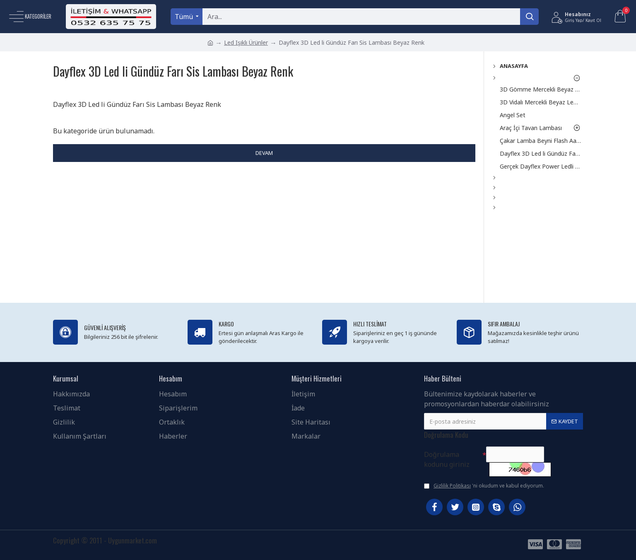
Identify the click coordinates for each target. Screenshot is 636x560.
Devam (264, 153)
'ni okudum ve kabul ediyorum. (484, 486)
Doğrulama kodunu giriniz (447, 459)
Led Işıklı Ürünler (246, 42)
